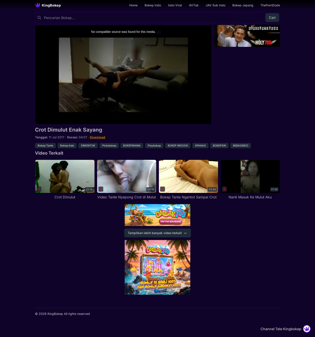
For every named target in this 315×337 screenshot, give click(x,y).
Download (97, 137)
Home (133, 5)
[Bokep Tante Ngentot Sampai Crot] (188, 180)
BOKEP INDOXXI (178, 145)
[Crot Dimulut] (65, 180)
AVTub (194, 5)
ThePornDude (270, 5)
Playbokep (154, 145)
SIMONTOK (88, 145)
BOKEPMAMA (132, 145)
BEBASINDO (240, 145)
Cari (272, 17)
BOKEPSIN (219, 145)
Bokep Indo (153, 5)
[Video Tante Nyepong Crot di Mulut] (127, 180)
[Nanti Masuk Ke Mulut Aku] (250, 180)
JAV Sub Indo (215, 5)
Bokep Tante (45, 145)
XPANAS (200, 145)
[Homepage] (48, 5)
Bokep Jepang (242, 5)
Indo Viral (175, 5)
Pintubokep (109, 145)
